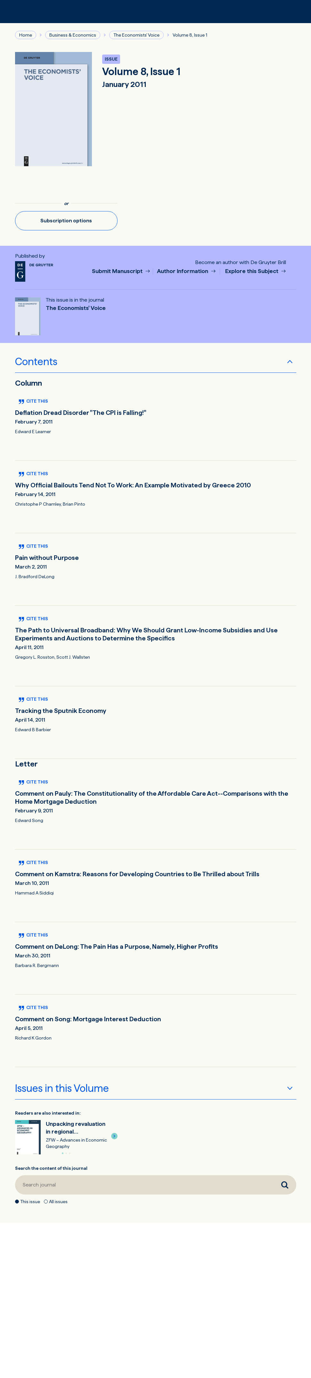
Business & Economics (72, 35)
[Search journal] (144, 1184)
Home (25, 35)
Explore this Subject (252, 271)
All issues (58, 1201)
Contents (36, 361)
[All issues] (46, 1201)
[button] (114, 1136)
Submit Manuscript (118, 271)
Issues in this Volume (62, 1088)
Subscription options (66, 221)
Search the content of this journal (51, 1168)
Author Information (183, 271)
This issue (30, 1201)
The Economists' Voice (136, 35)
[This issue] (17, 1201)
